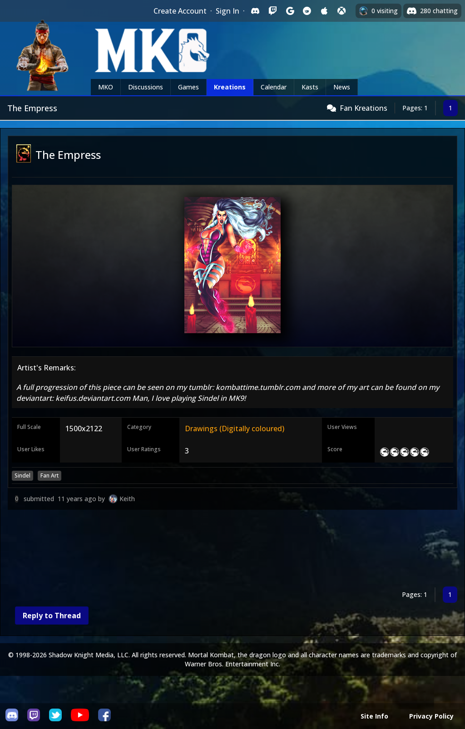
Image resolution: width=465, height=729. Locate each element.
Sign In (227, 11)
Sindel (22, 475)
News (341, 87)
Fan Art (49, 475)
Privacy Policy (431, 716)
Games (188, 87)
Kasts (310, 87)
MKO (105, 87)
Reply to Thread (52, 616)
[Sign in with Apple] (324, 11)
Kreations (230, 87)
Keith (127, 498)
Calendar (274, 87)
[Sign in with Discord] (255, 11)
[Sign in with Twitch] (272, 11)
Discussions (145, 87)
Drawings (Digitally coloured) (234, 428)
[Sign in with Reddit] (307, 11)
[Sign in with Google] (290, 11)
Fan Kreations (363, 108)
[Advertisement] (232, 550)
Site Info (374, 716)
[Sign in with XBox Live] (341, 11)
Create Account (180, 11)
